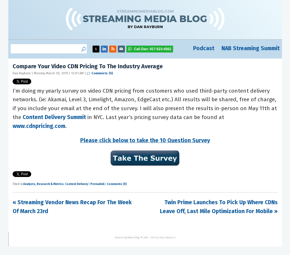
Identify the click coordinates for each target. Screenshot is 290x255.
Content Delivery (76, 184)
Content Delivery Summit (54, 117)
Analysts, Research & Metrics (43, 184)
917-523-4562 (152, 49)
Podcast (203, 48)
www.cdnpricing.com (39, 126)
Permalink (97, 184)
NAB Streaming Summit (251, 48)
